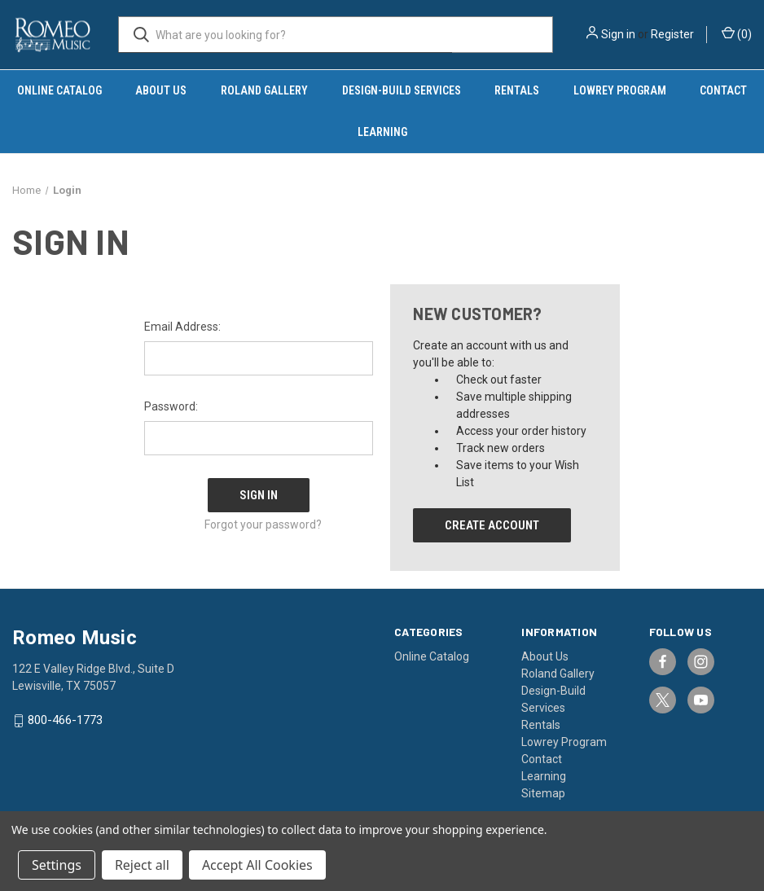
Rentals (516, 90)
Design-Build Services (401, 90)
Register (672, 34)
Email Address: (182, 326)
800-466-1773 (65, 720)
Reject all (142, 865)
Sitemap (543, 793)
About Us (161, 90)
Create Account (492, 525)
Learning (382, 131)
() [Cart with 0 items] (737, 33)
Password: (171, 406)
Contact (541, 759)
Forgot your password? (263, 520)
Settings (56, 865)
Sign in (618, 34)
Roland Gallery (264, 90)
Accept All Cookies (257, 865)
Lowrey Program (619, 90)
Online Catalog (59, 90)
